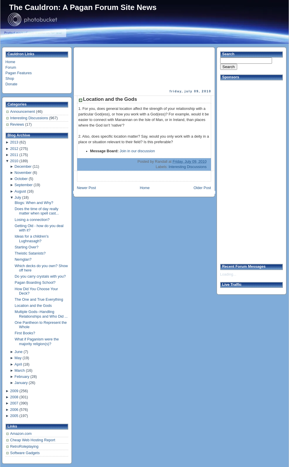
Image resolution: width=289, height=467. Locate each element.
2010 (14, 161)
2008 (14, 397)
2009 (14, 391)
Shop (10, 79)
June (19, 352)
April (18, 364)
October (21, 179)
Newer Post (86, 188)
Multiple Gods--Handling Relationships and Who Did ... (41, 314)
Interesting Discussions (29, 118)
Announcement (23, 112)
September (24, 185)
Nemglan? (23, 259)
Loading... (228, 274)
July (18, 198)
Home (11, 62)
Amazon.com (21, 434)
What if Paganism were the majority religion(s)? (37, 341)
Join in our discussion (137, 151)
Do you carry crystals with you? (40, 276)
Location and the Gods (33, 306)
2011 (14, 155)
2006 (14, 410)
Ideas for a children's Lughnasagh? (32, 238)
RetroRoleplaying (24, 446)
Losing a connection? (32, 220)
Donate (12, 84)
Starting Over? (26, 247)
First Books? (25, 333)
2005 (14, 416)
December (23, 167)
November (23, 173)
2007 (14, 403)
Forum (11, 67)
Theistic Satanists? (30, 253)
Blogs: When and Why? (34, 203)
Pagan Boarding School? (35, 283)
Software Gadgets (25, 453)
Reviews (17, 124)
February (22, 377)
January (21, 383)
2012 (14, 149)
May (18, 358)
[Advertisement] (96, 68)
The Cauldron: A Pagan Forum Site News (83, 7)
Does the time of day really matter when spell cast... (37, 211)
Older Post (202, 188)
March (20, 371)
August (20, 191)
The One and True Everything (39, 300)
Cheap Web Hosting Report (32, 440)
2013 (14, 142)
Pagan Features (19, 73)
